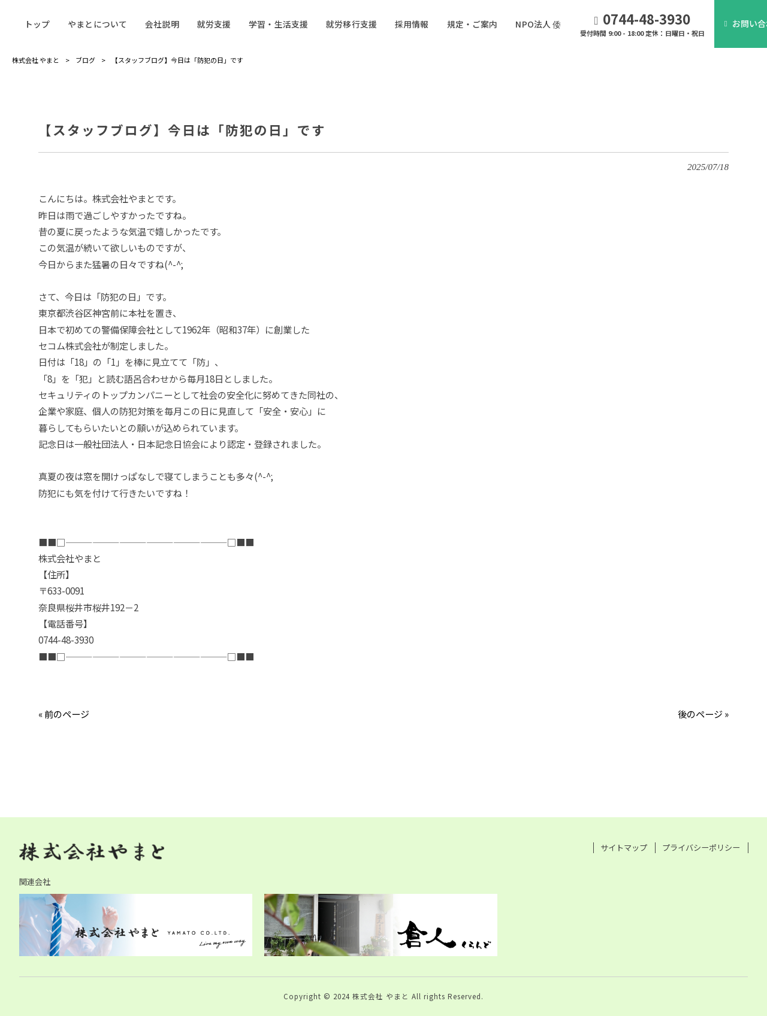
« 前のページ (63, 713)
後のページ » (703, 713)
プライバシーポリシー (701, 847)
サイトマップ (623, 847)
